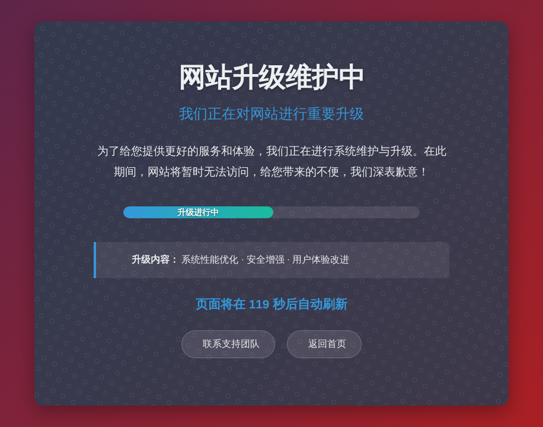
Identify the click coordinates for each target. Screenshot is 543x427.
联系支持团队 (231, 344)
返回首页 (327, 344)
